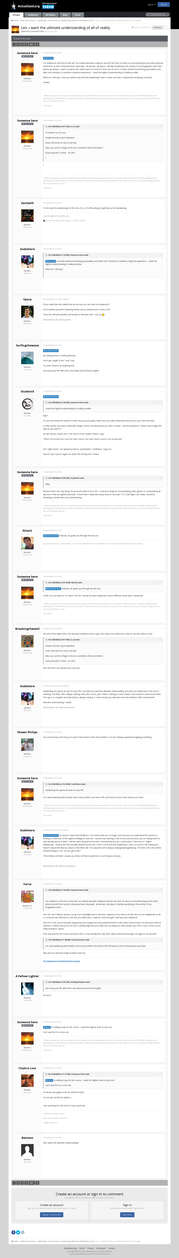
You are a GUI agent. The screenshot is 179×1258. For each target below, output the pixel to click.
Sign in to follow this (142, 27)
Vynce (27, 299)
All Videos (50, 15)
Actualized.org (70, 1248)
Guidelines (33, 15)
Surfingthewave (27, 345)
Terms (82, 1248)
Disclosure (101, 1248)
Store (77, 15)
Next (32, 44)
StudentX (27, 391)
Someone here (37, 31)
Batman (27, 1138)
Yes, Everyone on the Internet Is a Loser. (62, 961)
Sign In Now (127, 1215)
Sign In (151, 4)
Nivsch (27, 530)
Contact (111, 1248)
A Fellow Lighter (27, 976)
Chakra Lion (27, 1068)
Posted (52, 53)
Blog (65, 15)
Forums (16, 15)
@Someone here (51, 350)
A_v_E (73, 126)
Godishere (27, 249)
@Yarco (47, 1027)
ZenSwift (27, 203)
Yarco (27, 884)
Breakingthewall (27, 629)
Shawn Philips (27, 732)
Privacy (90, 1248)
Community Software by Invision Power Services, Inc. (89, 1254)
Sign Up (164, 4)
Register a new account (52, 1215)
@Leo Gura (48, 58)
